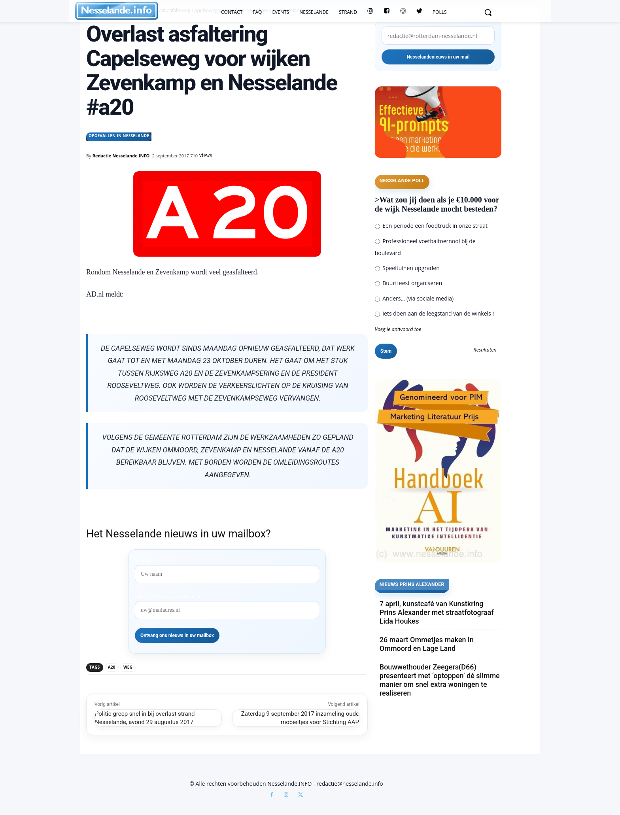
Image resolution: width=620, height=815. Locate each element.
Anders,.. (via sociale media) (414, 298)
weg (127, 667)
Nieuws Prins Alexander (412, 584)
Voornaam (145, 561)
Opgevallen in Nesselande (118, 136)
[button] (487, 12)
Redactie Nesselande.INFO (121, 156)
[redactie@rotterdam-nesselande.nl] (438, 35)
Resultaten (484, 350)
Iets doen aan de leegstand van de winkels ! (434, 313)
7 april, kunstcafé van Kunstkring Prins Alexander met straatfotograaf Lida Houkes (437, 612)
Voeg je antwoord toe (398, 329)
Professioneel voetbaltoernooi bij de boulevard (425, 247)
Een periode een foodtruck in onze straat (431, 225)
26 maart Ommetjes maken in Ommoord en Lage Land (427, 643)
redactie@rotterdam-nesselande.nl (169, 596)
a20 (111, 667)
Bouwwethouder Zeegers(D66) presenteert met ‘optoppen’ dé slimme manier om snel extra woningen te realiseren (440, 680)
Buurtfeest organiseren (408, 283)
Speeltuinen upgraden (407, 268)
